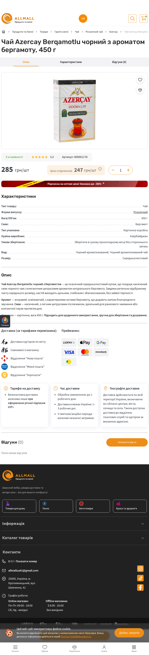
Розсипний (140, 212)
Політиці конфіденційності (76, 637)
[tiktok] (140, 578)
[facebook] (140, 587)
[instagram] (140, 568)
